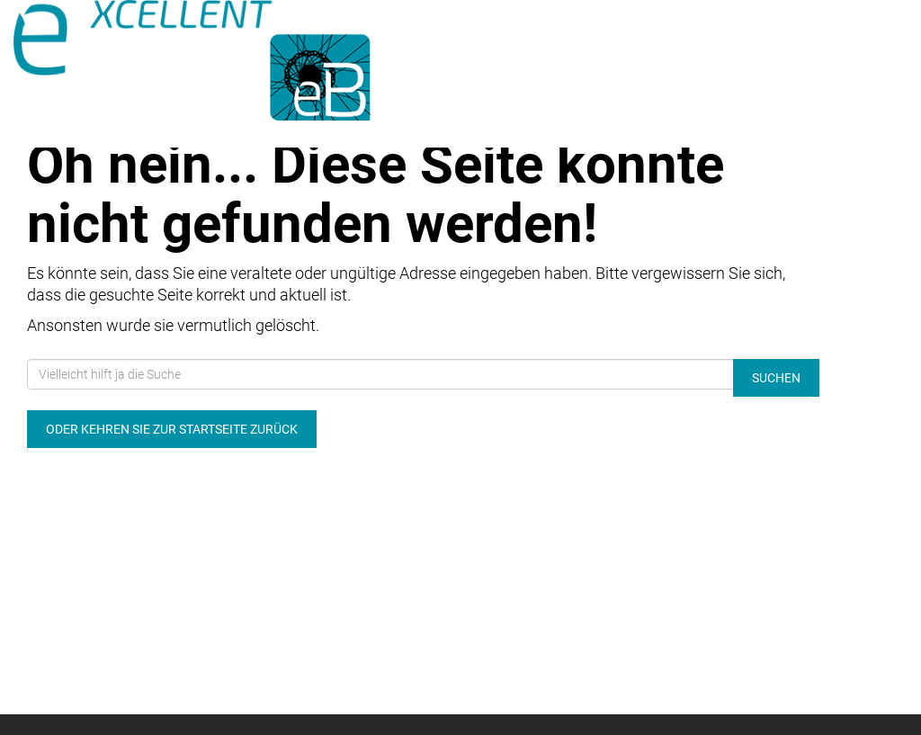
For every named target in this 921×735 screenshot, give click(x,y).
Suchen (776, 378)
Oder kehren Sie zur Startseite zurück (172, 429)
